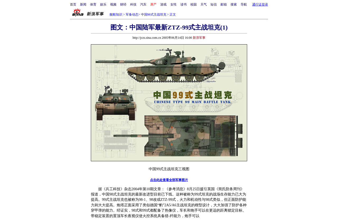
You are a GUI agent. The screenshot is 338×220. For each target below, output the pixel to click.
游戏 (163, 4)
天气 (203, 4)
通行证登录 (260, 4)
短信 (213, 4)
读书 (183, 4)
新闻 (83, 4)
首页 (73, 4)
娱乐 (103, 4)
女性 (173, 4)
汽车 (143, 4)
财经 (123, 4)
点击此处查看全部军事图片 (169, 180)
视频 (113, 4)
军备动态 (132, 14)
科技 (133, 4)
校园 (193, 4)
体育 (93, 4)
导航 (244, 4)
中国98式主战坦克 (153, 14)
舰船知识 (116, 14)
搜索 (234, 4)
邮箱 (223, 4)
